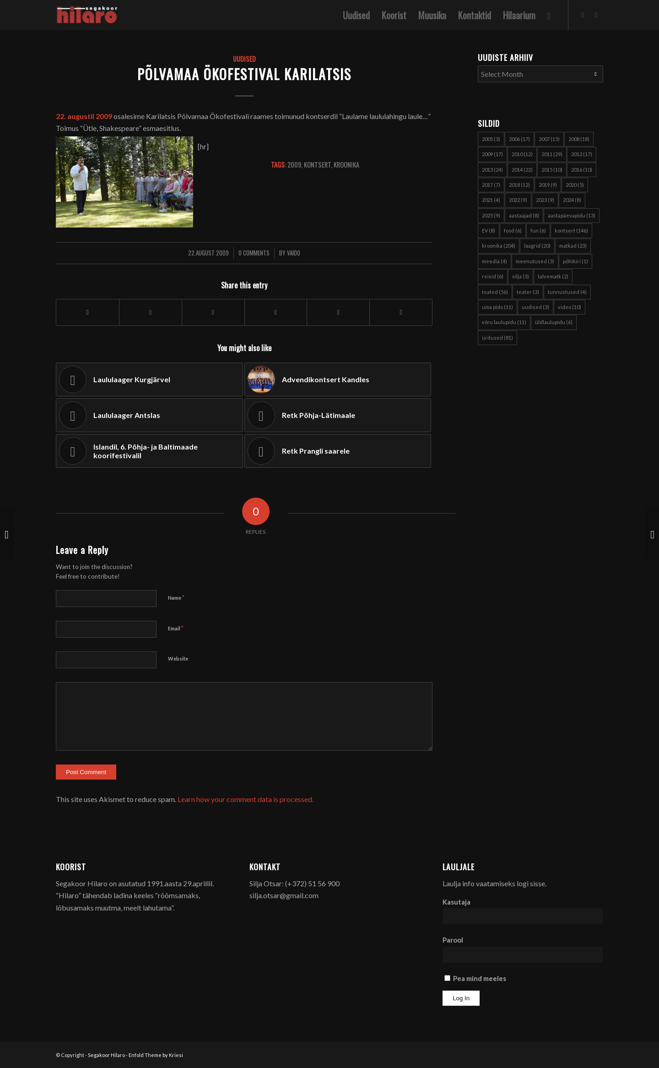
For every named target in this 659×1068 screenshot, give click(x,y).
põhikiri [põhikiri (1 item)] (575, 260)
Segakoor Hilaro (106, 1055)
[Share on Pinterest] (338, 312)
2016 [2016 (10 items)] (581, 169)
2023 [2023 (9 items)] (545, 199)
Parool (453, 940)
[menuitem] (356, 15)
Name (176, 597)
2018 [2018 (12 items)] (519, 184)
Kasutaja (456, 902)
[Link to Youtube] (596, 15)
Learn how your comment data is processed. (245, 799)
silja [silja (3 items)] (520, 275)
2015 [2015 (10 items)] (551, 169)
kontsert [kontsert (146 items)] (571, 230)
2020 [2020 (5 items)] (575, 184)
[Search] (548, 15)
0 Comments (254, 253)
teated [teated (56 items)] (495, 291)
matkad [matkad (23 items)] (573, 245)
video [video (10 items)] (569, 306)
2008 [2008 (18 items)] (578, 138)
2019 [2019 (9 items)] (548, 184)
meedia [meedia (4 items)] (494, 260)
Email (176, 628)
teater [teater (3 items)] (528, 291)
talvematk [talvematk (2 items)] (553, 275)
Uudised (244, 59)
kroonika (346, 164)
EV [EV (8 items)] (488, 230)
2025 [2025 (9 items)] (491, 214)
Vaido (293, 253)
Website (178, 658)
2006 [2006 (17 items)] (519, 138)
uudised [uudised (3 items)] (535, 306)
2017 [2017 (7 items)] (491, 184)
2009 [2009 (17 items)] (492, 153)
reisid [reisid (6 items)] (492, 275)
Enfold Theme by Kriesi (156, 1055)
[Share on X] (150, 312)
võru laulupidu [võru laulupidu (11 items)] (504, 321)
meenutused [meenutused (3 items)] (535, 260)
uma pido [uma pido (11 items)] (497, 306)
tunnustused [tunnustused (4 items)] (567, 291)
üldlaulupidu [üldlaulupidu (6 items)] (554, 321)
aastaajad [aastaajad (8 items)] (524, 214)
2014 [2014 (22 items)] (522, 169)
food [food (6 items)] (513, 230)
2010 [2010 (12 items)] (522, 153)
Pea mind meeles (475, 978)
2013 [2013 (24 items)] (492, 169)
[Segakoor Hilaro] (88, 15)
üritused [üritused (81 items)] (497, 337)
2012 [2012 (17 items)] (581, 153)
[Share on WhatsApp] (276, 312)
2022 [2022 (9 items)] (518, 199)
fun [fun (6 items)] (538, 230)
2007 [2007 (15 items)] (549, 138)
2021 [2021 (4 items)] (491, 199)
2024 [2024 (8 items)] (572, 199)
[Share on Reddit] (401, 312)
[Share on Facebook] (87, 312)
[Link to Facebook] (582, 15)
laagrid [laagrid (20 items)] (537, 245)
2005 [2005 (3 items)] (491, 138)
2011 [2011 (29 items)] (551, 153)
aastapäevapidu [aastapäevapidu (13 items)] (571, 214)
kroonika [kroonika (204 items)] (498, 245)
